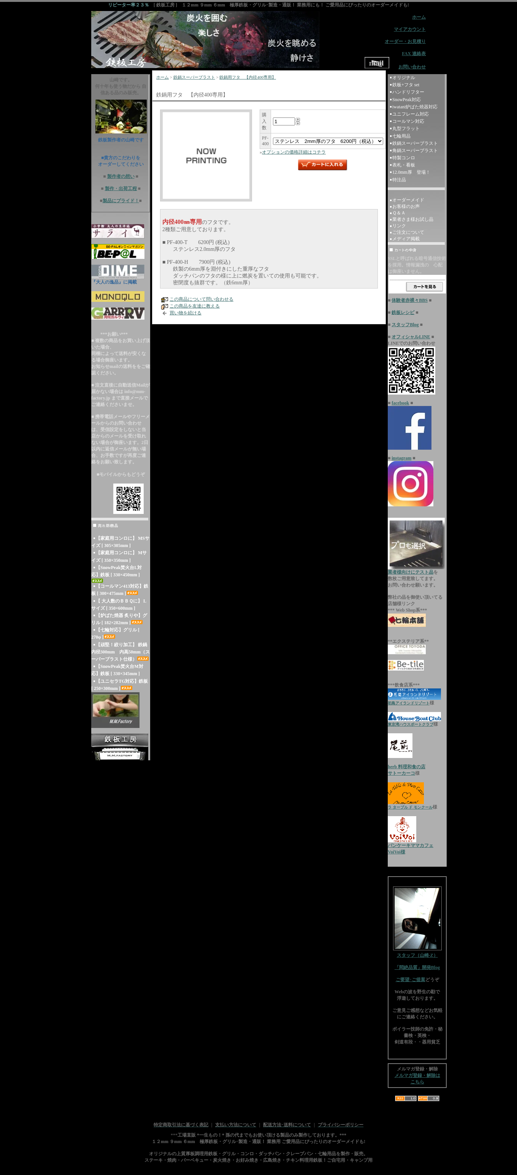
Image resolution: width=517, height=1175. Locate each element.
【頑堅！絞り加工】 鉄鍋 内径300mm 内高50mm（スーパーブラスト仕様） (120, 652)
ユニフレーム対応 (410, 114)
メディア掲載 (406, 238)
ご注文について (408, 232)
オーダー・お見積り (405, 41)
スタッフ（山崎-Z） (417, 953)
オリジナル (403, 77)
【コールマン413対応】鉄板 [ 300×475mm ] (119, 590)
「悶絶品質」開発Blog (417, 967)
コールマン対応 (408, 121)
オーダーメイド (408, 200)
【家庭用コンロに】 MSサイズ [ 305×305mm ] (120, 542)
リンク (399, 225)
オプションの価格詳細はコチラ (294, 152)
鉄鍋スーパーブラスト (194, 77)
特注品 (399, 179)
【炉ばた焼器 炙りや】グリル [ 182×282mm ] (119, 619)
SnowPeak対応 (406, 99)
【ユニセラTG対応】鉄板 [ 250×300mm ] (119, 685)
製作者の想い (121, 176)
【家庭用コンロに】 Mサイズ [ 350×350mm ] (119, 556)
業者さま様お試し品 (412, 219)
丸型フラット (406, 128)
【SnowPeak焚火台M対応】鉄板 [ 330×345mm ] (117, 670)
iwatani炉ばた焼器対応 (415, 106)
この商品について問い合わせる (201, 299)
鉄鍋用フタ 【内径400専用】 (247, 77)
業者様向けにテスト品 (410, 572)
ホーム (162, 77)
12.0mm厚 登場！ (411, 172)
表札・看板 (403, 165)
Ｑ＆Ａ (399, 213)
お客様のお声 (406, 206)
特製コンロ (403, 157)
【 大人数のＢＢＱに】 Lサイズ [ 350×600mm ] (118, 604)
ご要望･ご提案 (410, 979)
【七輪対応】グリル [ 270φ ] (115, 633)
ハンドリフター (408, 92)
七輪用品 (401, 136)
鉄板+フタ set (405, 84)
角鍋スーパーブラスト (415, 150)
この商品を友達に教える (195, 306)
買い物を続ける (185, 313)
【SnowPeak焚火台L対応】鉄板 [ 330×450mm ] (116, 574)
